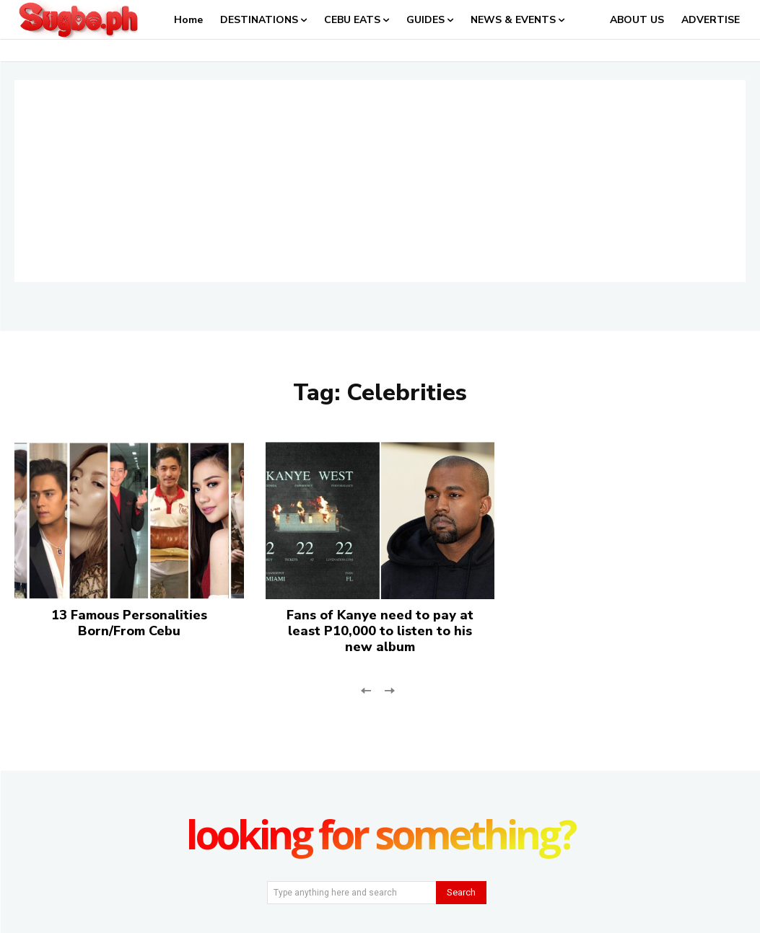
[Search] (461, 892)
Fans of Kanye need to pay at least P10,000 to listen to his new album (380, 630)
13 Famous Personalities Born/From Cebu (129, 623)
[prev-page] (366, 690)
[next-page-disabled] (389, 690)
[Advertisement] (380, 181)
